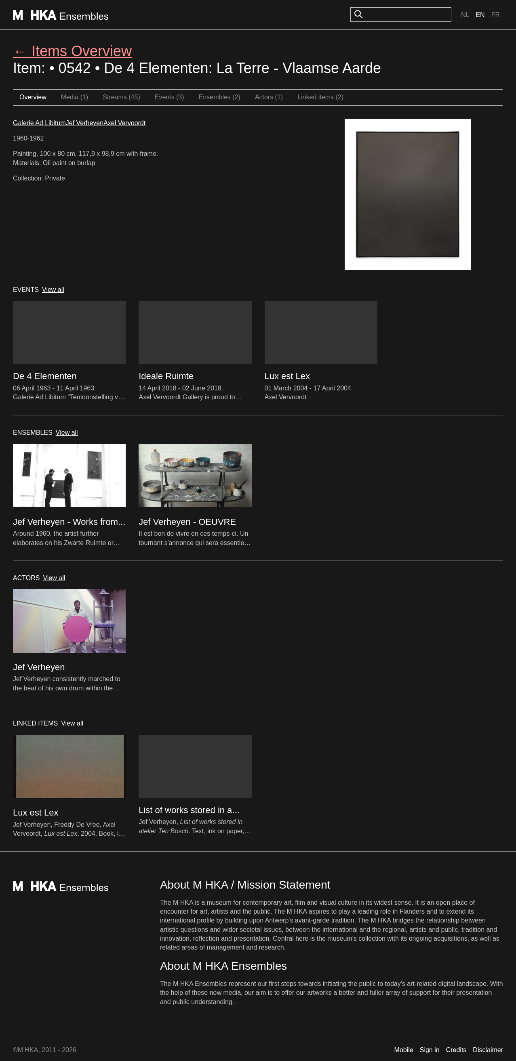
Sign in (430, 1049)
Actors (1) (269, 97)
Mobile (403, 1049)
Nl (465, 14)
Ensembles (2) (219, 97)
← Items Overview (72, 51)
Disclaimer (488, 1049)
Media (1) (74, 97)
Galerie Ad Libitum (39, 123)
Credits (456, 1049)
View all (53, 289)
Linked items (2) (320, 97)
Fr (495, 14)
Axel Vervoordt (124, 123)
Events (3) (169, 97)
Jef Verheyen (84, 123)
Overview (32, 97)
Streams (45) (121, 97)
